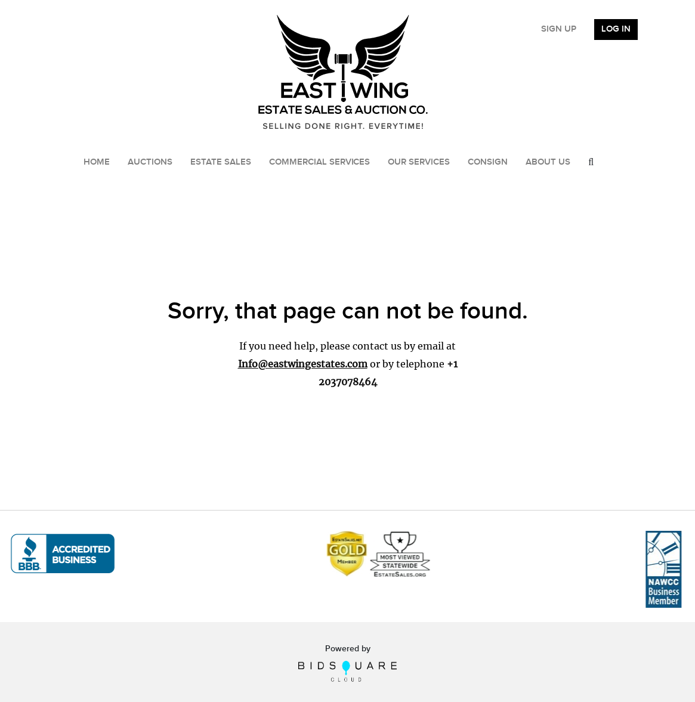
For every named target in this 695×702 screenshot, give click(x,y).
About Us (548, 162)
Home (97, 162)
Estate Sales (220, 162)
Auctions (150, 162)
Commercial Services (319, 162)
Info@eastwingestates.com (302, 364)
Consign (488, 162)
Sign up (558, 29)
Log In (616, 29)
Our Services (419, 162)
